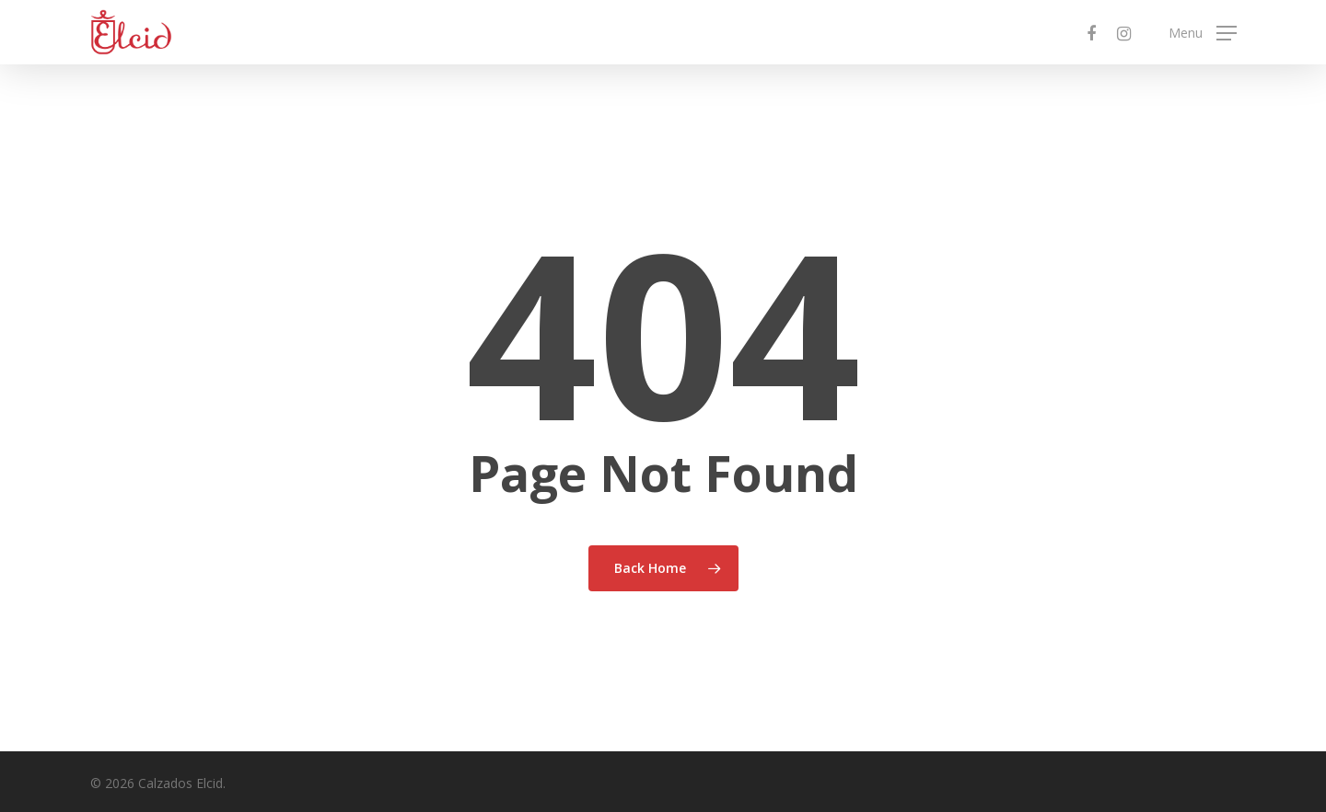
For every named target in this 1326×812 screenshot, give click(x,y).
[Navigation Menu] (1203, 32)
